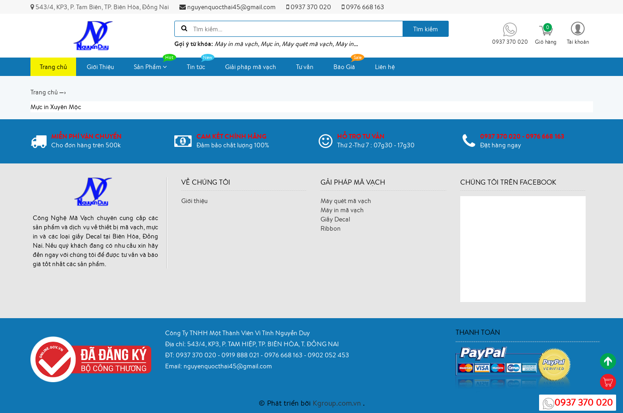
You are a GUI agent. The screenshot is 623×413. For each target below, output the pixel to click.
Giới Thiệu (100, 67)
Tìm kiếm (425, 29)
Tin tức (200, 64)
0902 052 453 (328, 355)
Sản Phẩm (155, 64)
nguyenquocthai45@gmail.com (227, 7)
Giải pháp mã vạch (250, 67)
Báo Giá (348, 64)
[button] (578, 32)
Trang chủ (53, 67)
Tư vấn (305, 67)
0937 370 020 (308, 7)
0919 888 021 (241, 355)
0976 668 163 (363, 7)
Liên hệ (385, 67)
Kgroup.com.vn (338, 403)
